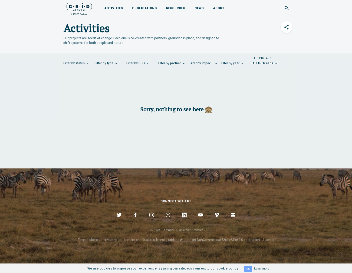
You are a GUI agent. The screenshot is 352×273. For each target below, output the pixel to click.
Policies (198, 230)
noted (118, 240)
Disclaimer (183, 230)
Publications (144, 8)
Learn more (261, 268)
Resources (175, 8)
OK (248, 268)
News (199, 8)
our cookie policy (224, 268)
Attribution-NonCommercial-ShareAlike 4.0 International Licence (227, 240)
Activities (113, 8)
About (218, 8)
